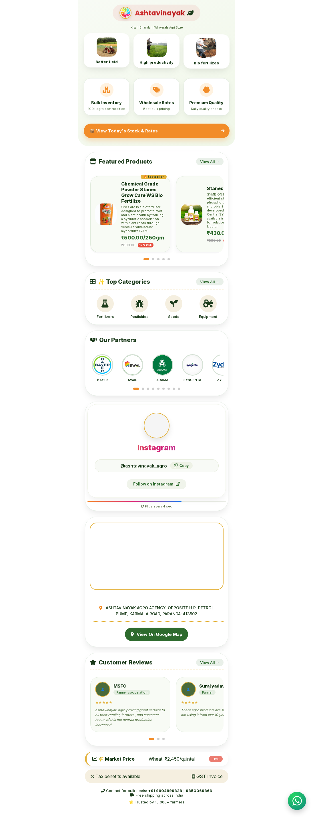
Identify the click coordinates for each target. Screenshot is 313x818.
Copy (181, 466)
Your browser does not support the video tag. (157, 556)
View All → (210, 161)
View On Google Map (156, 634)
